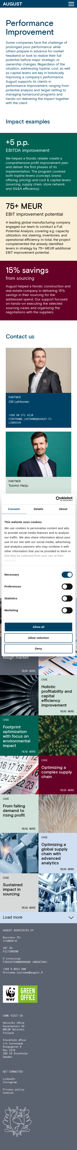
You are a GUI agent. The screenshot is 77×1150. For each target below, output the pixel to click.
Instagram (10, 1082)
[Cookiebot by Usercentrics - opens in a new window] (56, 498)
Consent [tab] (14, 509)
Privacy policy (13, 1089)
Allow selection (38, 637)
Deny (38, 648)
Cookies (8, 1093)
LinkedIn (15, 422)
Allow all (38, 627)
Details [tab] (38, 509)
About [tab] (63, 509)
